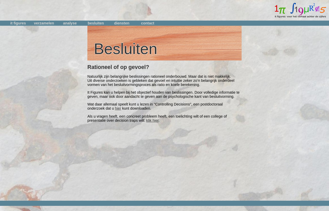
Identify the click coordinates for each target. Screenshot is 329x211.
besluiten (96, 23)
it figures (18, 23)
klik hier (152, 120)
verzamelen (44, 23)
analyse (70, 23)
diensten (121, 23)
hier (118, 108)
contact (147, 23)
